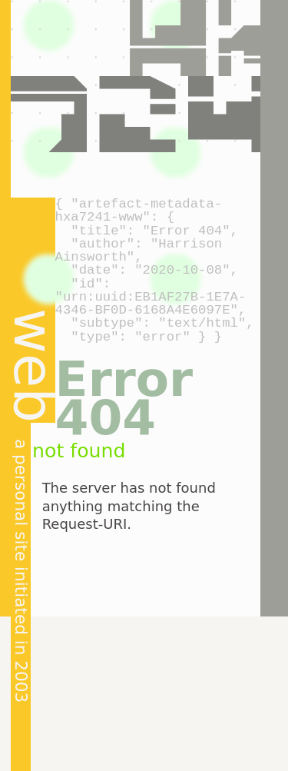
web (34, 365)
